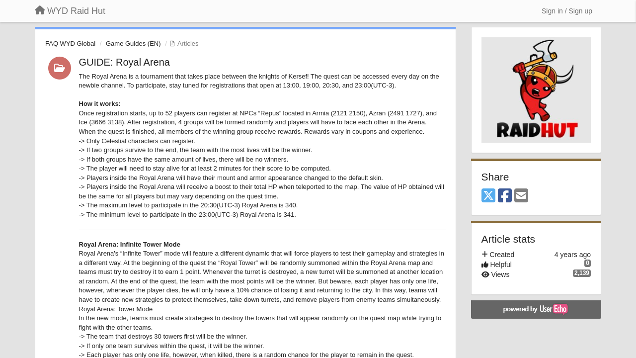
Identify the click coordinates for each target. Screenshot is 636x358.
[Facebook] (505, 196)
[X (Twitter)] (488, 196)
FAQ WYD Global (70, 43)
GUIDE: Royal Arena (124, 62)
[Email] (521, 196)
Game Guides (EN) (133, 43)
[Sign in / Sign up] (567, 10)
